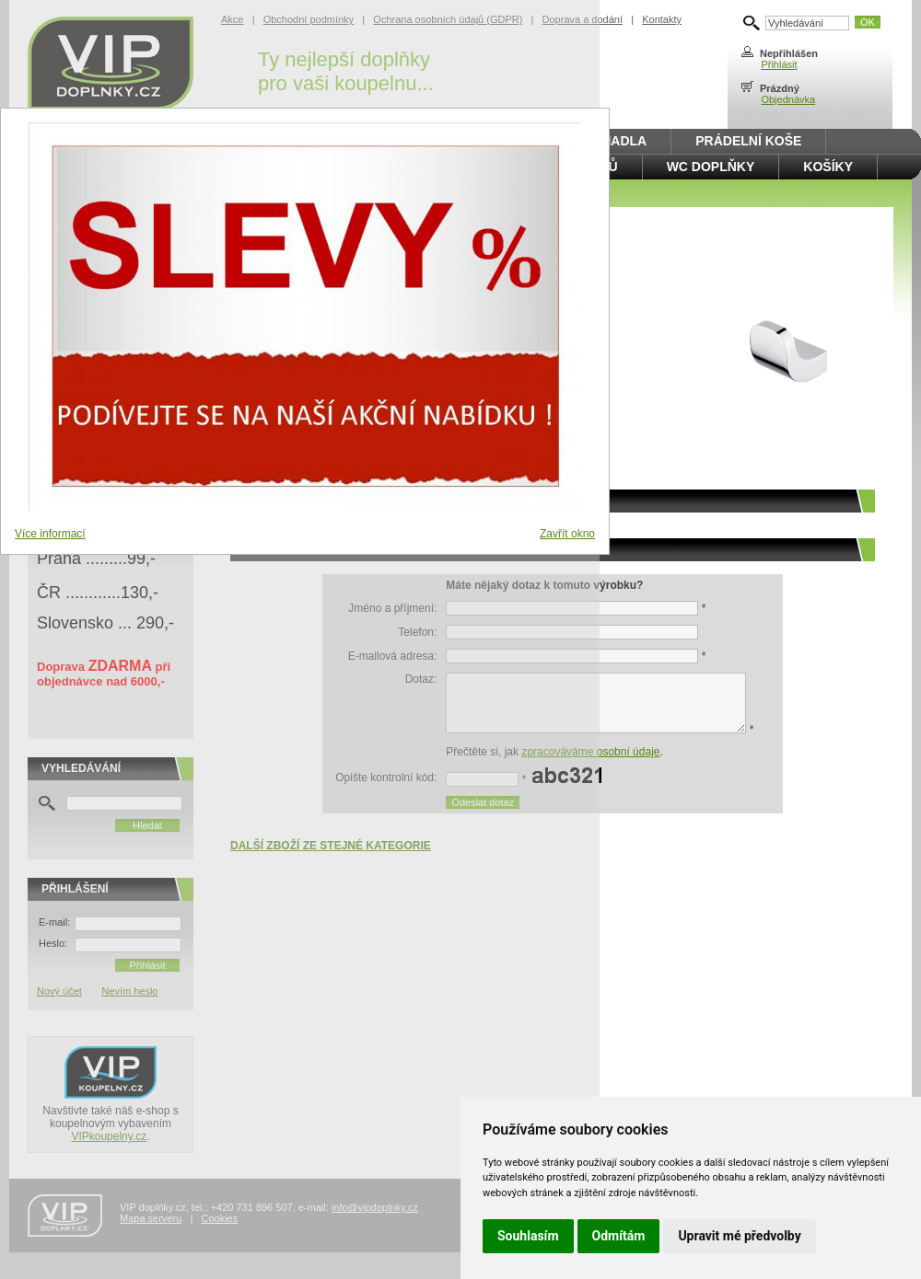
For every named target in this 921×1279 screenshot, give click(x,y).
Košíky (828, 166)
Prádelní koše (748, 140)
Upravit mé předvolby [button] (739, 1235)
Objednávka (788, 99)
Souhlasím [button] (528, 1235)
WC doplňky (711, 166)
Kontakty (662, 19)
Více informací (50, 533)
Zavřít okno (567, 533)
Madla (623, 140)
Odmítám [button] (619, 1235)
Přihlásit (779, 64)
